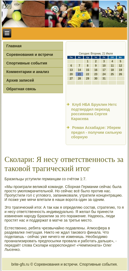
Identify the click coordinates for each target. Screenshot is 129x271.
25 (112, 74)
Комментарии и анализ (27, 72)
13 (71, 69)
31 (103, 78)
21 (79, 74)
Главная (13, 46)
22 (87, 74)
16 (95, 69)
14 (79, 69)
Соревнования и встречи (29, 54)
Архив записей (20, 80)
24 (103, 74)
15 (87, 69)
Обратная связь (21, 89)
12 (120, 65)
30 (95, 78)
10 (103, 65)
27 (71, 78)
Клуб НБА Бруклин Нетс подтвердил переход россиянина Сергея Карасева (94, 111)
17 (103, 69)
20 (71, 74)
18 (112, 69)
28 (79, 78)
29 (87, 78)
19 (120, 69)
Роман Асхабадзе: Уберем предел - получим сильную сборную (96, 132)
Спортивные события (26, 63)
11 (112, 65)
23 (95, 74)
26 (120, 74)
